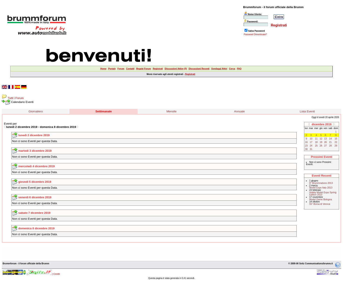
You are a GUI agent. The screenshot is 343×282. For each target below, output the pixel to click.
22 (335, 142)
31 (311, 149)
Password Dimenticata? (255, 34)
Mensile (171, 111)
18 (316, 142)
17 (311, 142)
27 (325, 145)
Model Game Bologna (320, 199)
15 (335, 138)
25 (316, 145)
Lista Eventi (307, 111)
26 (321, 145)
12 (321, 138)
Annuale (239, 111)
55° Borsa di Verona (319, 204)
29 (335, 145)
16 (306, 142)
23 (306, 145)
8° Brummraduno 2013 (321, 183)
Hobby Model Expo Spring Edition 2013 (322, 193)
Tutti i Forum (15, 98)
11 (316, 138)
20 (325, 142)
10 (311, 138)
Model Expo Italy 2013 (320, 187)
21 (330, 142)
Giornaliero (36, 111)
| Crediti (56, 274)
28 (330, 145)
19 (321, 142)
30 (306, 149)
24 (311, 145)
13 (325, 138)
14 (330, 138)
